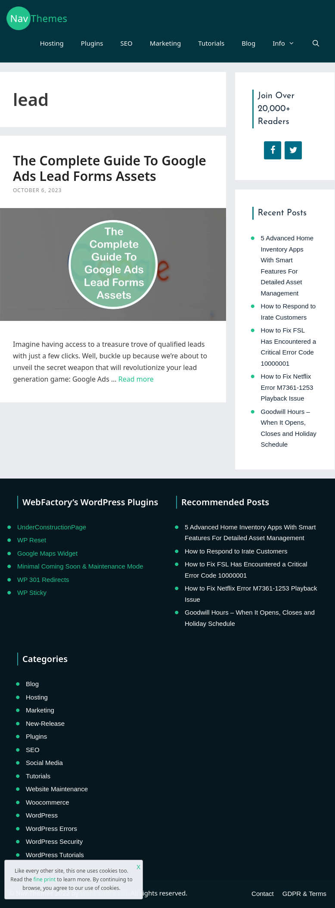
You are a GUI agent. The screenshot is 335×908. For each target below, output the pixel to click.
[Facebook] (272, 150)
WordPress (42, 815)
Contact (262, 893)
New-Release (45, 723)
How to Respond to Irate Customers (236, 551)
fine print (44, 879)
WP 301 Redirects (43, 579)
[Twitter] (293, 150)
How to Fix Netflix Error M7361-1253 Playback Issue (287, 387)
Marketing (165, 43)
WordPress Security (54, 841)
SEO (127, 43)
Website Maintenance (57, 789)
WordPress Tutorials (55, 854)
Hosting (52, 43)
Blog (248, 43)
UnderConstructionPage (51, 527)
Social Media (44, 762)
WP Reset (31, 540)
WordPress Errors (51, 828)
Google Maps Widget (47, 553)
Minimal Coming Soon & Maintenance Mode (80, 566)
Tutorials (211, 43)
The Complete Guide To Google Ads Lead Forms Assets (109, 168)
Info (288, 43)
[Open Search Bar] (316, 43)
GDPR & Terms (304, 893)
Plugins (92, 43)
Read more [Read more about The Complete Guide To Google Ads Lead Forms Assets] (136, 379)
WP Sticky (32, 592)
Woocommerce (47, 802)
